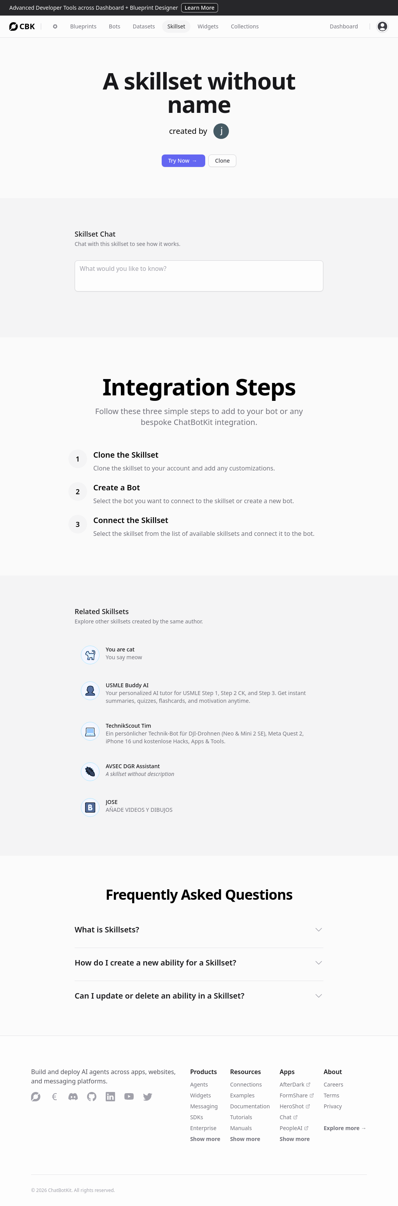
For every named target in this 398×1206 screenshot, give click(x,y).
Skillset (176, 26)
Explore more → (345, 1128)
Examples (242, 1095)
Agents (199, 1084)
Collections (245, 26)
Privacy (333, 1106)
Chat (288, 1117)
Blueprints (83, 26)
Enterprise (203, 1128)
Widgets (207, 26)
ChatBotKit (60, 1190)
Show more (205, 1139)
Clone (222, 160)
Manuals (241, 1128)
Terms (331, 1095)
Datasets (144, 26)
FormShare (296, 1095)
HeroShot (294, 1106)
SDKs (196, 1117)
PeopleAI (294, 1128)
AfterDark (295, 1084)
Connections (246, 1084)
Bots (114, 26)
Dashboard (344, 26)
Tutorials (241, 1117)
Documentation (250, 1106)
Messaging (204, 1106)
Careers (333, 1084)
